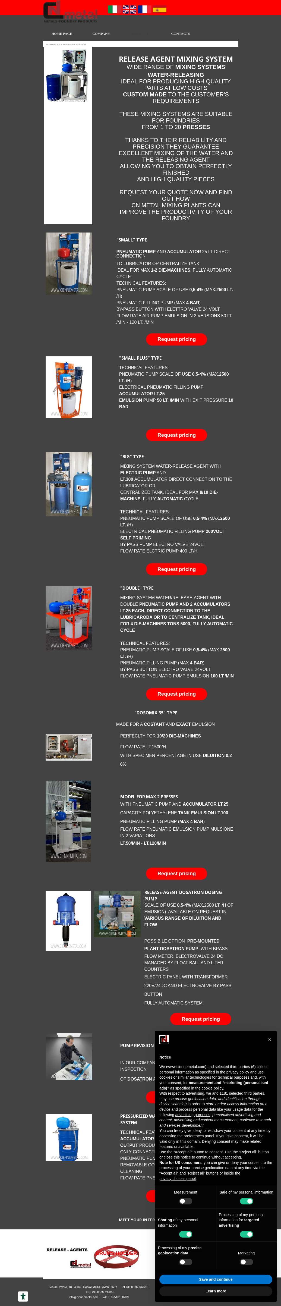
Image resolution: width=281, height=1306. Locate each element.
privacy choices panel (177, 1178)
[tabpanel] (175, 138)
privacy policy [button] (237, 1072)
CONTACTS (180, 34)
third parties (254, 1093)
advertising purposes (192, 1115)
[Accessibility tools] (23, 1296)
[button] (176, 339)
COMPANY (101, 34)
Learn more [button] (216, 1291)
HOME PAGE (61, 34)
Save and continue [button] (216, 1279)
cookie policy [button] (212, 1088)
